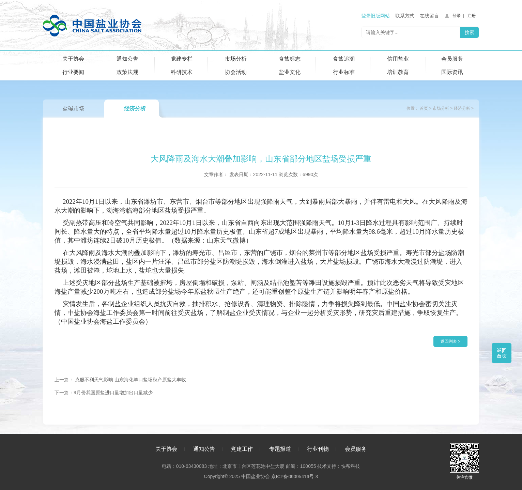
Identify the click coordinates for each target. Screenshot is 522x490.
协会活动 (236, 72)
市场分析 (236, 59)
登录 (456, 15)
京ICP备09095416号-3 (294, 475)
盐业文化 (290, 72)
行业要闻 (73, 72)
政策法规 (127, 72)
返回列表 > (450, 341)
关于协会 (73, 59)
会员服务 (452, 59)
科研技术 (182, 72)
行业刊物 (318, 448)
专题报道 (280, 448)
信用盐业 (398, 59)
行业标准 (344, 72)
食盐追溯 (344, 59)
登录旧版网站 (375, 15)
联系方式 (404, 15)
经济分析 (135, 108)
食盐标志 (290, 59)
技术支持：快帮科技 (338, 465)
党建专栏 (182, 59)
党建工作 (242, 448)
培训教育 (398, 72)
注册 (471, 15)
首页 (424, 108)
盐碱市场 (74, 108)
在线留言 (429, 15)
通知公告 (127, 59)
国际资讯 (452, 72)
